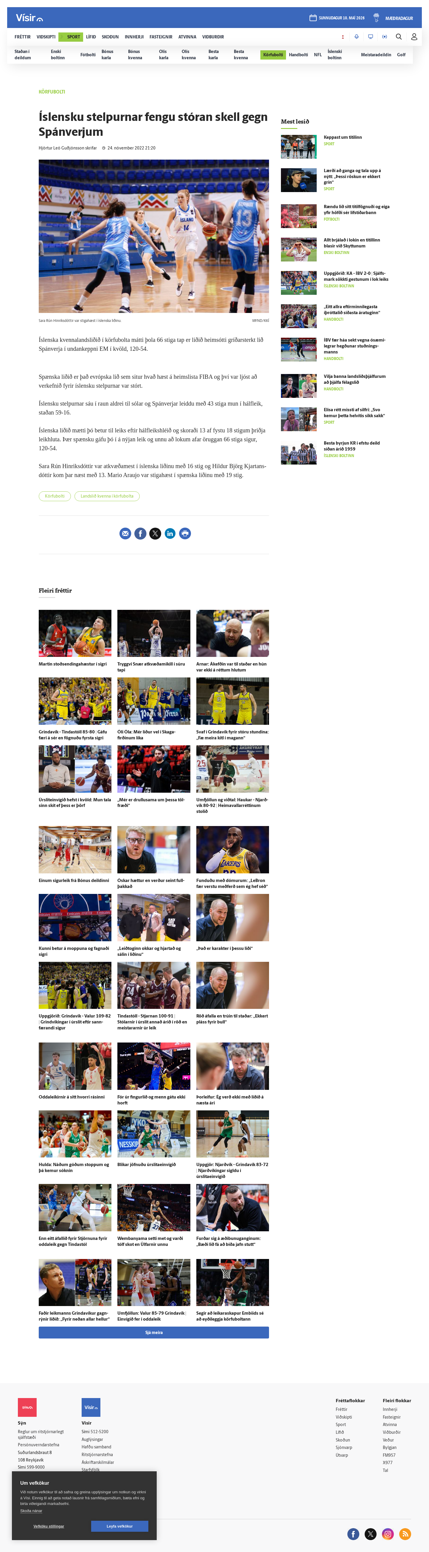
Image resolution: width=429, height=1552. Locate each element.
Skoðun (343, 1440)
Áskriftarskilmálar (98, 1463)
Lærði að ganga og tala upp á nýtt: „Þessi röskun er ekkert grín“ (352, 177)
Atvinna (390, 1425)
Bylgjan (390, 1448)
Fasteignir (392, 1417)
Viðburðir (392, 1433)
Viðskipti (344, 1417)
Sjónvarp (344, 1448)
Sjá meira (154, 1333)
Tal (385, 1471)
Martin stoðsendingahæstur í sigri (73, 664)
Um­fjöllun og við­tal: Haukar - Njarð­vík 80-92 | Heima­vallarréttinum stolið (232, 806)
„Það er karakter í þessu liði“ (224, 949)
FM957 (389, 1455)
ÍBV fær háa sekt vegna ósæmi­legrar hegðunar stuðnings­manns (355, 346)
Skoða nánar (31, 1511)
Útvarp (342, 1455)
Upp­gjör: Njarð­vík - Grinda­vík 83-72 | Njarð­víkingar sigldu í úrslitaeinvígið (232, 1171)
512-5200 (99, 1432)
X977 (388, 1463)
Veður (388, 1440)
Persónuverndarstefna (38, 1445)
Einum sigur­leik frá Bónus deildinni (74, 881)
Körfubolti (55, 496)
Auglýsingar (92, 1440)
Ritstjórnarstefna (97, 1455)
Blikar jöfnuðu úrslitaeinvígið (146, 1165)
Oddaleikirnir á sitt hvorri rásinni (72, 1097)
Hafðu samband (96, 1447)
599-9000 (36, 1467)
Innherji (390, 1410)
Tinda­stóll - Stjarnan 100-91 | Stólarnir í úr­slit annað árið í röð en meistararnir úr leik (152, 1022)
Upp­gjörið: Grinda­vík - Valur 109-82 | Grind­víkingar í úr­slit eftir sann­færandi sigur (75, 1022)
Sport (341, 1425)
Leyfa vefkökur (120, 1526)
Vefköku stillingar (49, 1526)
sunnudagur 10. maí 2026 (342, 18)
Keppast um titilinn (343, 137)
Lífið (340, 1433)
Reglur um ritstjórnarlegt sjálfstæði (41, 1435)
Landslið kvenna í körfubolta (107, 496)
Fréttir (341, 1410)
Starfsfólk (91, 1470)
